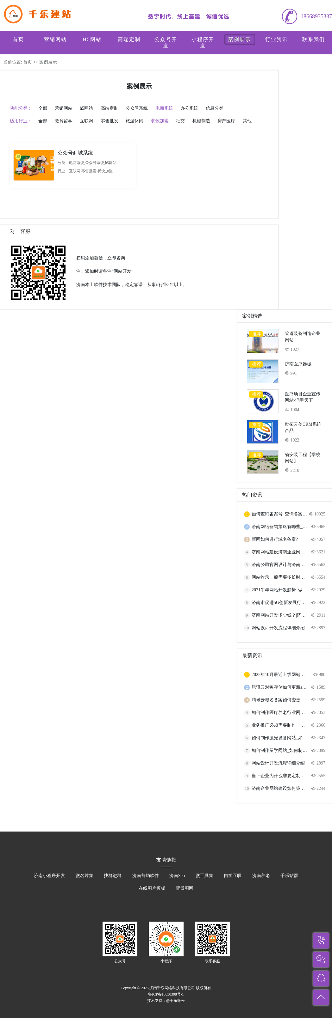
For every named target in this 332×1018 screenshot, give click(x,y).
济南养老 (261, 875)
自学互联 (232, 875)
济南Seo (177, 875)
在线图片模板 (152, 888)
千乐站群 (289, 875)
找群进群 (113, 875)
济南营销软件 (145, 875)
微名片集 (84, 875)
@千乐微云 (175, 1000)
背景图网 (184, 888)
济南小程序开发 (49, 875)
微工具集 (204, 875)
